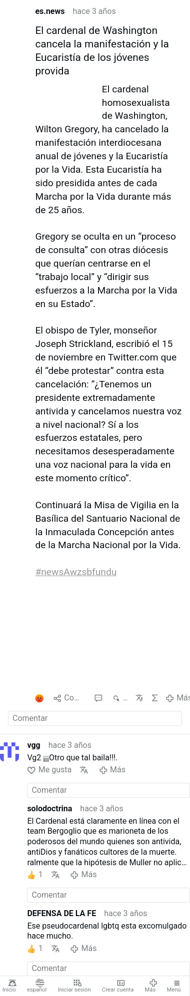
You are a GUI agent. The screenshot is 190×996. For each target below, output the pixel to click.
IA (154, 697)
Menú (173, 986)
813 (120, 698)
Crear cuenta (118, 986)
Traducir (139, 697)
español (36, 986)
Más (151, 986)
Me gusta (49, 770)
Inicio (9, 986)
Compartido (69, 698)
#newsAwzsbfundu (75, 572)
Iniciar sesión (74, 986)
